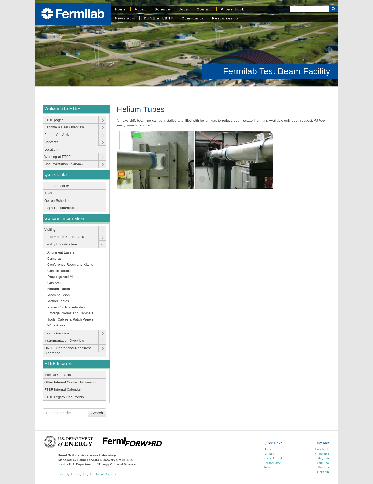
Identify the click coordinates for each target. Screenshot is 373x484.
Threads (323, 467)
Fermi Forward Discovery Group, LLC (105, 459)
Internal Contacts (57, 375)
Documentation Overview (63, 164)
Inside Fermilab (274, 458)
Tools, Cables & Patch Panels (70, 319)
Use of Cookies (105, 474)
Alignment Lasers (61, 252)
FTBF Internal (58, 363)
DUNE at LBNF (158, 18)
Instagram (322, 458)
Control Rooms (59, 271)
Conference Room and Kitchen (71, 264)
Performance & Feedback (64, 237)
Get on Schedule (57, 201)
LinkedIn (323, 471)
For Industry (272, 462)
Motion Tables (58, 301)
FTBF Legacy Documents (64, 397)
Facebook (322, 449)
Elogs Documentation (61, 208)
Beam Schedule (56, 186)
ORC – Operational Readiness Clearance (68, 350)
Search (97, 413)
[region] (186, 43)
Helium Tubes (58, 289)
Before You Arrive (57, 135)
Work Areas (56, 325)
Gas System (56, 283)
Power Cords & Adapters (66, 307)
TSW (48, 193)
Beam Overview (56, 333)
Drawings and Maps (62, 277)
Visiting (50, 230)
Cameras (54, 258)
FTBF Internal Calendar (62, 389)
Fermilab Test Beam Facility (276, 71)
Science (162, 9)
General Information (64, 218)
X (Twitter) (321, 453)
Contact (204, 9)
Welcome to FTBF (62, 108)
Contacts (51, 142)
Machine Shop (58, 295)
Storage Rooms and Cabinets (70, 313)
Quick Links (56, 174)
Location (51, 149)
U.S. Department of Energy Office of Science (102, 464)
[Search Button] (333, 9)
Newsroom (125, 18)
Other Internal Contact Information (70, 382)
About (140, 9)
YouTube (323, 462)
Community (192, 18)
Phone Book (233, 9)
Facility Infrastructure (60, 244)
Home (120, 9)
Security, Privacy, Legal (74, 474)
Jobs (183, 9)
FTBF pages (53, 120)
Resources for (226, 18)
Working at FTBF (57, 157)
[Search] (309, 9)
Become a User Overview (64, 127)
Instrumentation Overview (64, 340)
